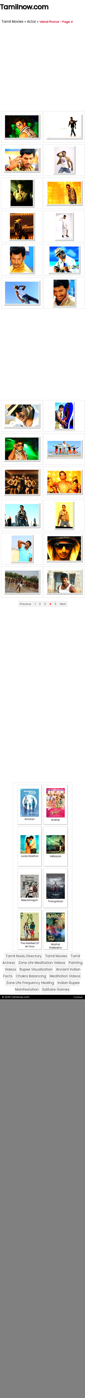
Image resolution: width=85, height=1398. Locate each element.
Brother (55, 818)
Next (63, 604)
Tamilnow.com (24, 7)
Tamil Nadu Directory (24, 956)
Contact (77, 997)
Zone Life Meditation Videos (41, 962)
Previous (25, 604)
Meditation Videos (65, 976)
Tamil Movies (12, 21)
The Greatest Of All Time (29, 943)
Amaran (29, 817)
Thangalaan (55, 899)
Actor (31, 21)
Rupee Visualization (36, 969)
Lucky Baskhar (29, 854)
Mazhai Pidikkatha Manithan (55, 946)
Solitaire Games (55, 989)
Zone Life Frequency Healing (30, 982)
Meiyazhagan (29, 898)
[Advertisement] (41, 68)
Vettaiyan (55, 854)
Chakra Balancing (31, 976)
